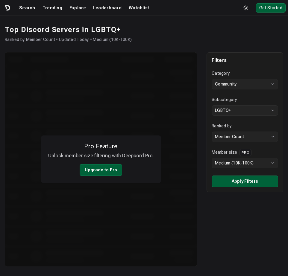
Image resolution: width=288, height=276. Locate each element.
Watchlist (139, 7)
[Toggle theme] (245, 7)
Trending (52, 7)
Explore (77, 7)
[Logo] (7, 8)
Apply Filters (245, 181)
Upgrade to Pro (101, 166)
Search (27, 7)
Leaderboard (107, 7)
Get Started (270, 7)
